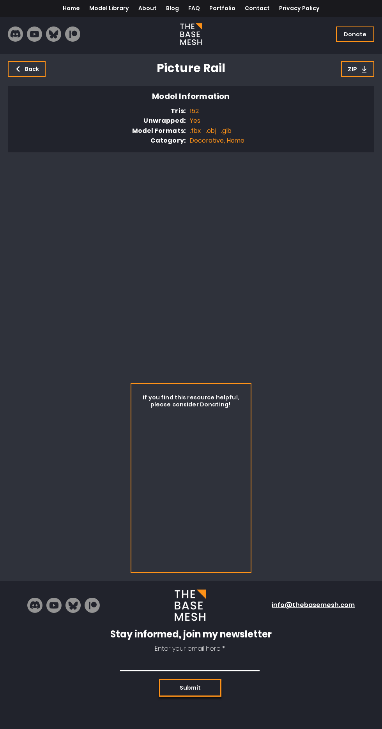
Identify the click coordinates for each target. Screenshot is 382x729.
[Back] (27, 69)
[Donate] (355, 34)
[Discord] (15, 34)
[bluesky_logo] (53, 34)
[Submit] (190, 688)
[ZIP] (357, 69)
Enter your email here (188, 649)
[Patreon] (72, 34)
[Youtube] (34, 34)
